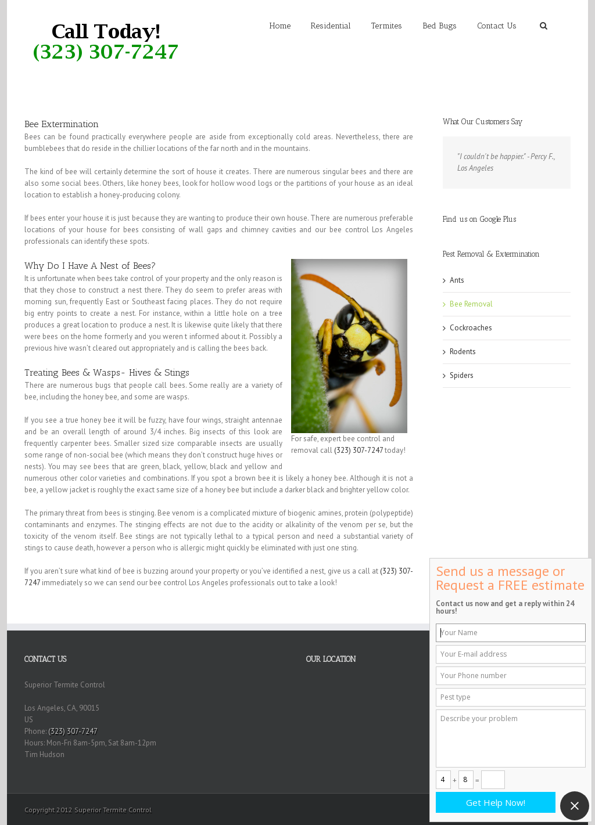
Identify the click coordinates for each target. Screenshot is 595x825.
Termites (386, 26)
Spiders (462, 375)
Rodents (463, 351)
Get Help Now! (495, 802)
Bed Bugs (439, 26)
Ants (457, 280)
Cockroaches (471, 328)
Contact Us (497, 26)
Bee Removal (471, 304)
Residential (331, 26)
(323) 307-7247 (358, 450)
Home (280, 26)
